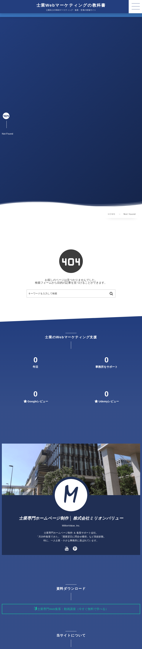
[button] (135, 6)
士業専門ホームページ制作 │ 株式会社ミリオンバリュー (71, 518)
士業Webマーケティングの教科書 (71, 5)
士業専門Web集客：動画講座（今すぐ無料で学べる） (72, 609)
